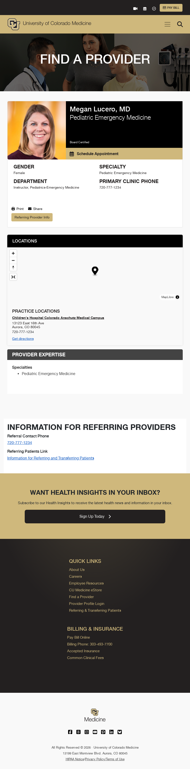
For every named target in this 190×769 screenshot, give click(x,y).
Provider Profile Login (86, 604)
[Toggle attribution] (177, 297)
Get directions (23, 339)
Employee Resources (86, 583)
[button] (95, 271)
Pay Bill (171, 7)
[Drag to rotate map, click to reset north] (13, 267)
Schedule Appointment (94, 153)
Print (17, 209)
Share (35, 209)
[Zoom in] (13, 253)
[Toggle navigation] (167, 24)
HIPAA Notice (75, 759)
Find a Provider (81, 597)
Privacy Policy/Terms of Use (105, 759)
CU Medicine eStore (85, 590)
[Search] (180, 24)
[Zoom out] (13, 260)
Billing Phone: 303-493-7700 (89, 644)
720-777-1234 (19, 442)
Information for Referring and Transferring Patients (50, 458)
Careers (75, 576)
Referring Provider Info (32, 217)
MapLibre (167, 297)
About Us (77, 570)
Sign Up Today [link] (95, 516)
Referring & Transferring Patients (95, 610)
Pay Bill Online (78, 637)
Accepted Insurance (83, 651)
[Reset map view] (13, 276)
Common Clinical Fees (85, 658)
